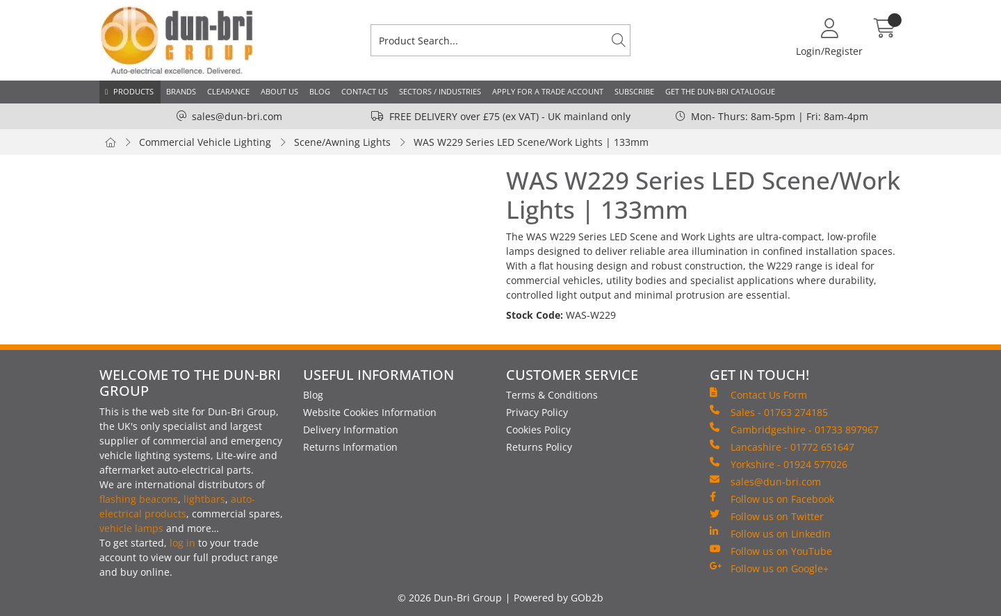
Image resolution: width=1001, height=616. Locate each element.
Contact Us (364, 91)
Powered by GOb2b (558, 597)
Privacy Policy (537, 412)
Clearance (228, 91)
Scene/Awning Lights (342, 142)
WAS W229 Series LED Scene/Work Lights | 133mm (531, 142)
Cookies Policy (538, 429)
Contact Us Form (758, 394)
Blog (319, 91)
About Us (279, 91)
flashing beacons (138, 499)
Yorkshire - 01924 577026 (778, 464)
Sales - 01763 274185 (769, 412)
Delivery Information (350, 429)
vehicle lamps (131, 528)
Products (133, 91)
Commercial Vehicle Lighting (205, 142)
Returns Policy (539, 446)
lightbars (204, 499)
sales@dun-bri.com (237, 116)
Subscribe (634, 91)
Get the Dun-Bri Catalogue (720, 91)
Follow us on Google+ (769, 568)
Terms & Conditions (552, 394)
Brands (181, 91)
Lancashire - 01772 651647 (782, 446)
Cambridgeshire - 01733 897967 (794, 429)
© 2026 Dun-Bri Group (450, 597)
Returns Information (350, 446)
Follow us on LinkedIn (770, 533)
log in (182, 542)
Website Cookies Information (370, 412)
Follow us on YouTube (771, 551)
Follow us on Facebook (772, 499)
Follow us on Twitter (767, 516)
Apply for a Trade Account (547, 91)
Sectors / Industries (440, 91)
